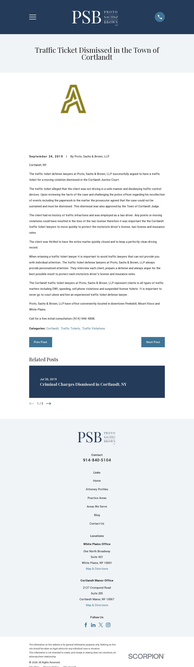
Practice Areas (97, 498)
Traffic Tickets (70, 328)
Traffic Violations (93, 328)
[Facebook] (86, 625)
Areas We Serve (97, 506)
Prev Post (40, 342)
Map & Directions (97, 569)
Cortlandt (52, 328)
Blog (97, 515)
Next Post (153, 342)
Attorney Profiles (97, 489)
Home (97, 481)
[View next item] (48, 403)
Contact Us (97, 524)
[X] (101, 625)
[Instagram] (108, 625)
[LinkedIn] (93, 625)
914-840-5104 (97, 460)
